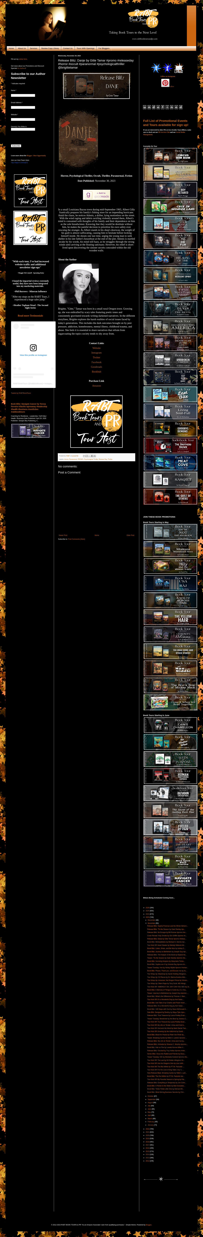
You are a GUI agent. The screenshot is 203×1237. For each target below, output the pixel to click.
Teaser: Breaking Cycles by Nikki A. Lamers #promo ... (167, 1038)
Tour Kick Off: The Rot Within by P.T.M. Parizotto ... (165, 1067)
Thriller (110, 459)
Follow (171, 86)
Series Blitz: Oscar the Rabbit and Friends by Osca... (166, 1054)
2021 (148, 1132)
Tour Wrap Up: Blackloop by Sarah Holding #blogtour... (167, 974)
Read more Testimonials (30, 315)
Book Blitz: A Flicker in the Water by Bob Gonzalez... (166, 1086)
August (150, 1103)
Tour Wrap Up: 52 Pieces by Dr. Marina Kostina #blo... (166, 977)
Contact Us (68, 48)
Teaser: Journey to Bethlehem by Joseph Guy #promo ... (167, 993)
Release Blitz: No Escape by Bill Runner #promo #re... (167, 932)
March (150, 1119)
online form (23, 59)
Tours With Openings (85, 48)
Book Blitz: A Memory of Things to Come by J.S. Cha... (167, 990)
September (152, 1099)
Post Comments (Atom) (76, 539)
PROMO (80, 459)
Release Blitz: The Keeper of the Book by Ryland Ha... (167, 955)
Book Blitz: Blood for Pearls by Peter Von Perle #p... (166, 1035)
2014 (148, 1154)
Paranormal (73, 459)
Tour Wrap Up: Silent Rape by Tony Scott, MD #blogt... (167, 983)
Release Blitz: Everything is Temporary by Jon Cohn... (166, 1083)
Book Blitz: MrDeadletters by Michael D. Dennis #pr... (166, 942)
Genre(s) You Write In (19, 127)
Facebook (96, 362)
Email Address (17, 103)
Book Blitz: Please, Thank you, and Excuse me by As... (167, 971)
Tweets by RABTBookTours (21, 393)
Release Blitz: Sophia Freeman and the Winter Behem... (167, 926)
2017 (148, 1145)
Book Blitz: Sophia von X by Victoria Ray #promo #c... (166, 964)
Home (11, 48)
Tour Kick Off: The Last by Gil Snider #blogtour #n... (166, 1060)
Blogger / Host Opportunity (36, 156)
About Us (22, 48)
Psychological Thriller (91, 459)
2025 (148, 911)
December (152, 920)
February (151, 1122)
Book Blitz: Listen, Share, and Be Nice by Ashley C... (166, 948)
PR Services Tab (164, 132)
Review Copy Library (50, 48)
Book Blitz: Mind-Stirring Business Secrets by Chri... (166, 1092)
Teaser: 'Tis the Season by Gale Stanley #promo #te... (166, 958)
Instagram (96, 352)
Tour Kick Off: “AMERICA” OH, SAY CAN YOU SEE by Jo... (168, 987)
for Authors (21, 68)
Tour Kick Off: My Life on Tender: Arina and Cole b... (166, 1025)
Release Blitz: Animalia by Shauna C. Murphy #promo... (167, 1044)
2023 (148, 917)
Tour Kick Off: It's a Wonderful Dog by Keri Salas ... (165, 999)
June (150, 1109)
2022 (148, 1129)
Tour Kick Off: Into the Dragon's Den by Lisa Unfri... (165, 1063)
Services (33, 48)
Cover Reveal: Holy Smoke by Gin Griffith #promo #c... (167, 936)
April (149, 1115)
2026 (148, 908)
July (149, 1106)
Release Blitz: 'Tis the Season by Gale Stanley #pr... (166, 929)
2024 (148, 914)
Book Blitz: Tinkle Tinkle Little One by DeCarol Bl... (165, 1089)
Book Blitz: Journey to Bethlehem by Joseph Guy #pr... (167, 952)
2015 (148, 1151)
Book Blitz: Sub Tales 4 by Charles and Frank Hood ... (166, 1003)
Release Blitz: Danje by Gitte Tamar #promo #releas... (166, 939)
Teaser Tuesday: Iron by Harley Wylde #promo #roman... (167, 968)
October (151, 1096)
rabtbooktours (36, 383)
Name (13, 90)
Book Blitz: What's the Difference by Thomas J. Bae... (166, 996)
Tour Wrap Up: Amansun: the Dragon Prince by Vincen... (167, 980)
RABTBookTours (20, 383)
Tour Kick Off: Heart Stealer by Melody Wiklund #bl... (166, 945)
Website (96, 348)
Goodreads (96, 366)
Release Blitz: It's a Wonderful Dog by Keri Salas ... (165, 1006)
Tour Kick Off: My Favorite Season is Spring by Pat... (166, 1079)
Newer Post (63, 535)
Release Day (103, 459)
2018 (148, 1142)
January (151, 1125)
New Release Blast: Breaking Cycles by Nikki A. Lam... (167, 1073)
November (152, 923)
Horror (66, 459)
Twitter (96, 357)
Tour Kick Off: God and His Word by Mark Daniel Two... (167, 1028)
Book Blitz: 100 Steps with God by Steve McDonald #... (167, 1009)
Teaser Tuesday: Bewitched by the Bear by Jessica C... (167, 1019)
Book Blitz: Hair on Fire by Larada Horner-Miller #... (165, 1047)
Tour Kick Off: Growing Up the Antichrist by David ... (166, 1031)
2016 (148, 1148)
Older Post (130, 535)
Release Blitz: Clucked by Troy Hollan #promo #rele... (166, 1051)
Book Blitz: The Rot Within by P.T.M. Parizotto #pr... (165, 1076)
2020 (148, 1135)
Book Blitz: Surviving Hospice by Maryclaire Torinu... (166, 961)
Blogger (148, 1225)
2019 (148, 1138)
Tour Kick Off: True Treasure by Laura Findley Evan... (166, 1022)
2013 (148, 1158)
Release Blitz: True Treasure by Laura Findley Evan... (166, 1015)
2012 (148, 1161)
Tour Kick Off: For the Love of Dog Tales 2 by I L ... (165, 1070)
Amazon (96, 385)
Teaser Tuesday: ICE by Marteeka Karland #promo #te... (167, 1057)
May (149, 1112)
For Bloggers (103, 48)
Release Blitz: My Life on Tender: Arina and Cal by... (166, 1041)
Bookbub (96, 371)
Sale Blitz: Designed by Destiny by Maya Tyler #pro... (166, 1012)
